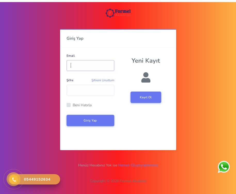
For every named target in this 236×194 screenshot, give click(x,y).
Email (71, 56)
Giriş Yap (90, 120)
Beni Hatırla (82, 105)
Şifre (70, 80)
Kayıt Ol (146, 97)
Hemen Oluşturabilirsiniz (138, 165)
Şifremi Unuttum (103, 80)
